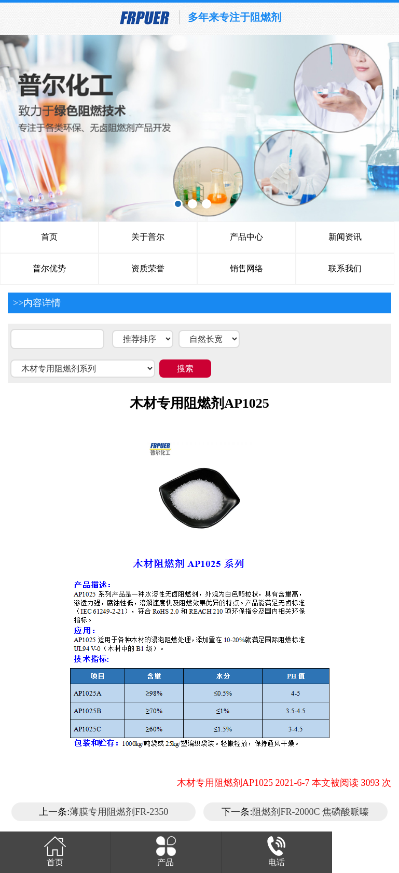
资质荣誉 (147, 268)
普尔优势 (49, 268)
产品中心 (246, 236)
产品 (165, 850)
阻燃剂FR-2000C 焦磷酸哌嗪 (310, 812)
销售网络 (246, 268)
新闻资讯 (345, 236)
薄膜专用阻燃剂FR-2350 (119, 812)
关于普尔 (147, 236)
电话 (276, 850)
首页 (49, 236)
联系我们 (345, 268)
